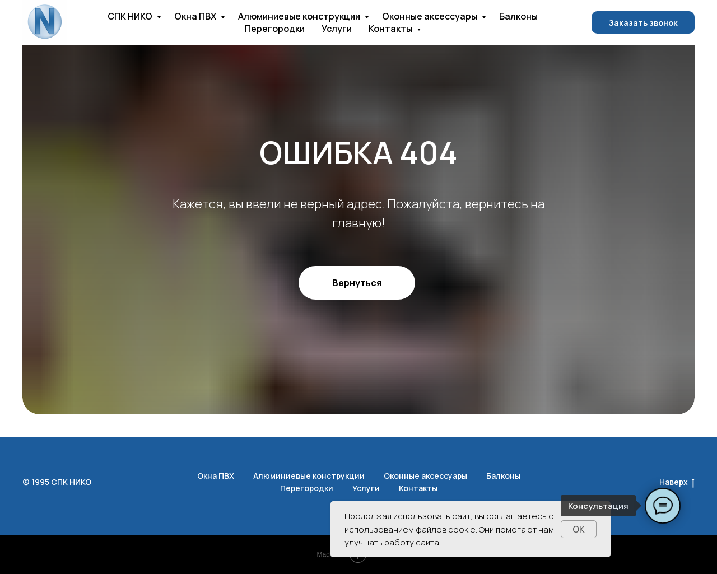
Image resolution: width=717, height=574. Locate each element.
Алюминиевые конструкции (300, 16)
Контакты (391, 28)
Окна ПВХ (196, 16)
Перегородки (275, 28)
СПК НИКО (131, 16)
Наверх (677, 482)
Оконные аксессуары (430, 16)
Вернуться (356, 283)
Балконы (518, 16)
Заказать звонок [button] (643, 22)
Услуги (337, 28)
